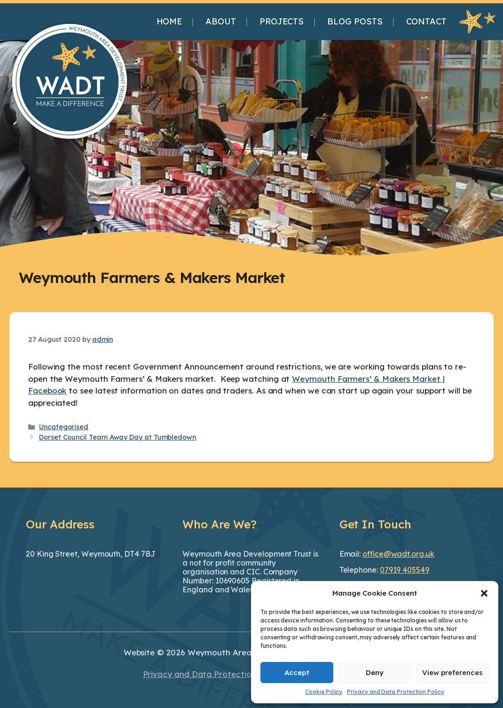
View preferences (452, 672)
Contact (426, 21)
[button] (484, 593)
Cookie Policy (323, 691)
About (220, 21)
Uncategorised (63, 427)
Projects (281, 21)
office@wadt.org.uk (398, 554)
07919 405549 (404, 569)
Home (169, 21)
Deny (375, 672)
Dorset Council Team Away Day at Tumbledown (117, 437)
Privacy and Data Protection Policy (395, 691)
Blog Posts (354, 21)
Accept (296, 672)
